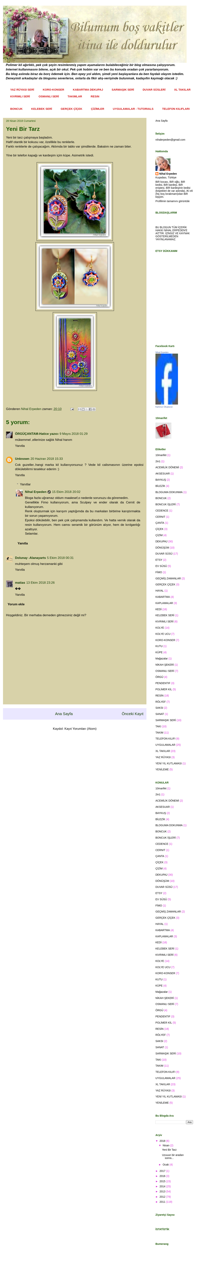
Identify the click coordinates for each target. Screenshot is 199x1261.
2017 (163, 1170)
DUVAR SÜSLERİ (154, 89)
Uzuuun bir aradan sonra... (173, 1156)
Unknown (22, 459)
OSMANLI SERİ (49, 96)
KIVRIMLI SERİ (20, 96)
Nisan (166, 1145)
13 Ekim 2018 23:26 (40, 582)
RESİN (159, 695)
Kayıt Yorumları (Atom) (80, 729)
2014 (163, 1186)
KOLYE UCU (162, 633)
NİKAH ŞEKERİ (164, 664)
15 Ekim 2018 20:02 (66, 492)
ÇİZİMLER (97, 108)
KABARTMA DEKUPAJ (88, 89)
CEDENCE (161, 510)
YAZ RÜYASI (163, 757)
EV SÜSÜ (161, 566)
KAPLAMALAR (164, 603)
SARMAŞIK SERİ (123, 89)
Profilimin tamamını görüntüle (172, 201)
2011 (163, 1201)
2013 (163, 1191)
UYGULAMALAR (165, 744)
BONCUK (16, 108)
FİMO (158, 572)
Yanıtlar (25, 484)
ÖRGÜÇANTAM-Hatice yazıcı (36, 434)
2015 (163, 1181)
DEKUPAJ (161, 541)
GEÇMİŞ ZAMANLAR (168, 578)
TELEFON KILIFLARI (176, 108)
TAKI (158, 726)
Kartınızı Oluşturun (164, 407)
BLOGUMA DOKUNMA (169, 492)
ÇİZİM (159, 535)
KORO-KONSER (53, 89)
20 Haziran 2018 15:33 (47, 459)
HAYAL (159, 590)
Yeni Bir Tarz (169, 1149)
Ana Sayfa (64, 714)
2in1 (157, 461)
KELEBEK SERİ (41, 108)
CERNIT (160, 516)
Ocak (166, 1164)
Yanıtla (20, 446)
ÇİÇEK (159, 528)
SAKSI (159, 707)
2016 (163, 1176)
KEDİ (158, 609)
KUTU (159, 646)
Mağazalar (161, 658)
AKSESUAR (162, 473)
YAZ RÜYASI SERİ (22, 89)
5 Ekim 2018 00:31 (60, 558)
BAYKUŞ (160, 479)
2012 (163, 1196)
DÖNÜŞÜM (162, 547)
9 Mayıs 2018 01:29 (73, 434)
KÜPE (159, 652)
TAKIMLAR (75, 96)
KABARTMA (162, 596)
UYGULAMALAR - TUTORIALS (133, 108)
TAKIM (159, 732)
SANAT (159, 713)
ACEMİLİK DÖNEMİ (167, 467)
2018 (163, 1140)
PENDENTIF (162, 683)
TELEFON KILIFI (165, 738)
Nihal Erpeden (35, 492)
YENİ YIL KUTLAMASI (168, 763)
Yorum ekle (16, 604)
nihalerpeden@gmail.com (170, 139)
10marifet (160, 455)
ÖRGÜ (159, 676)
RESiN (95, 96)
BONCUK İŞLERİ (165, 504)
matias (20, 582)
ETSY (158, 559)
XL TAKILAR (182, 89)
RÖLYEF (160, 701)
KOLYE (159, 627)
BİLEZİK (160, 485)
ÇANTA (159, 522)
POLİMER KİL (163, 689)
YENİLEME (162, 769)
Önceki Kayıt (132, 714)
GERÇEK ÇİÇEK (71, 108)
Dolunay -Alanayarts (30, 558)
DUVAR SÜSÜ (164, 553)
